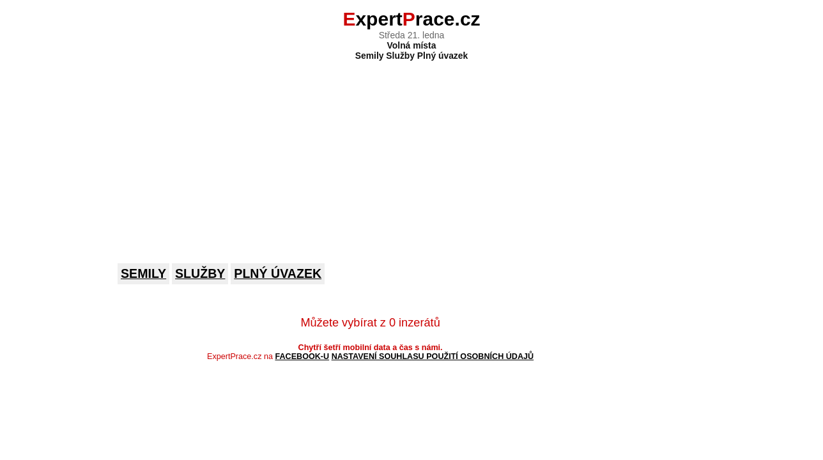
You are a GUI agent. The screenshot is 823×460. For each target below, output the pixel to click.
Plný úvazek (277, 273)
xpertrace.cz (411, 18)
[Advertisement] (411, 153)
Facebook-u (302, 356)
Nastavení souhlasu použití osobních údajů (433, 356)
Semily (143, 273)
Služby (200, 273)
